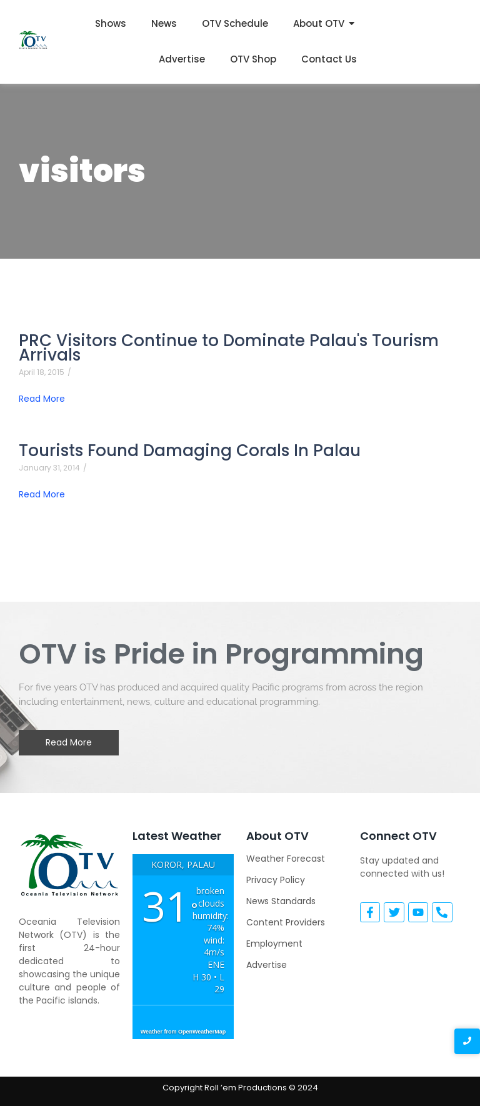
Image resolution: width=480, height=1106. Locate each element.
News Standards (281, 901)
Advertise (182, 59)
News (164, 23)
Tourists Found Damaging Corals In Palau (190, 451)
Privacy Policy (275, 880)
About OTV (318, 23)
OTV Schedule (235, 23)
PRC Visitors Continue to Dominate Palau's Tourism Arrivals (229, 348)
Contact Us (329, 59)
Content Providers (285, 922)
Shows (110, 23)
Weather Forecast (285, 858)
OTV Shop (253, 59)
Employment (274, 943)
